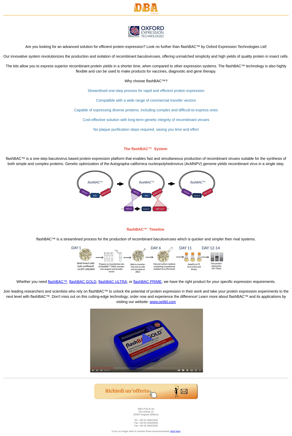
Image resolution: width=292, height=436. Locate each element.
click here (175, 431)
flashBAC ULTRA (113, 282)
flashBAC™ (57, 282)
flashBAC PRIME (147, 282)
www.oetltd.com (163, 302)
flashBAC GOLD (82, 282)
